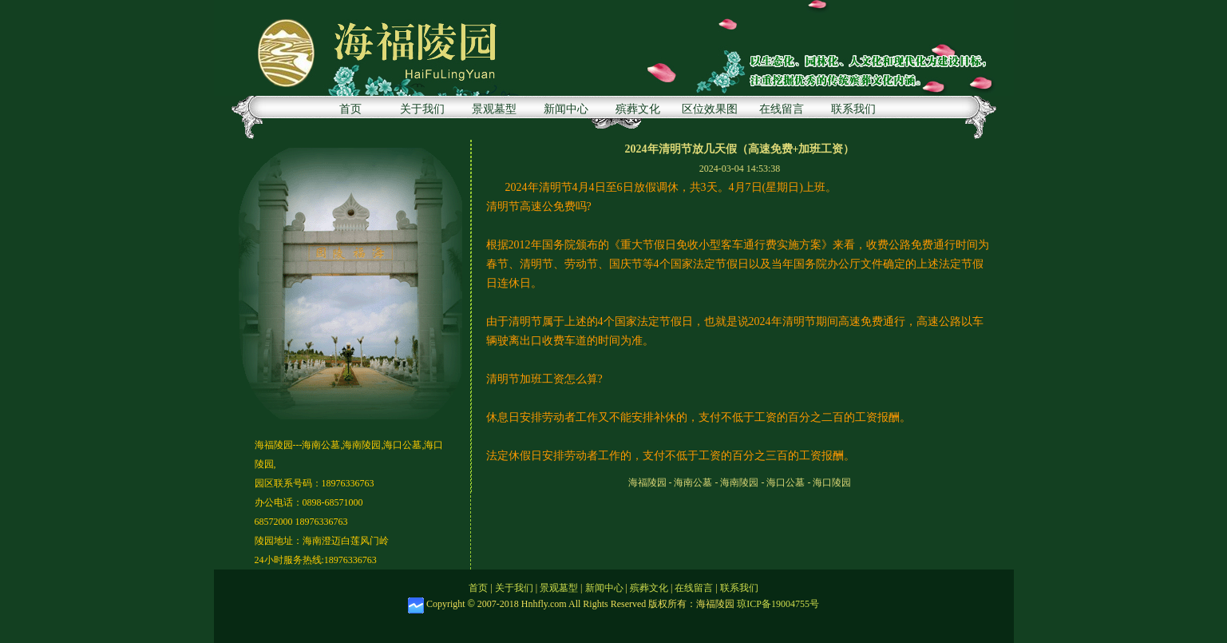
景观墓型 (494, 109)
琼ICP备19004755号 (778, 603)
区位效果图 (710, 109)
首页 (350, 109)
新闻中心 (566, 109)
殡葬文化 (637, 109)
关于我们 (422, 109)
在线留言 (781, 109)
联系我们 (853, 109)
